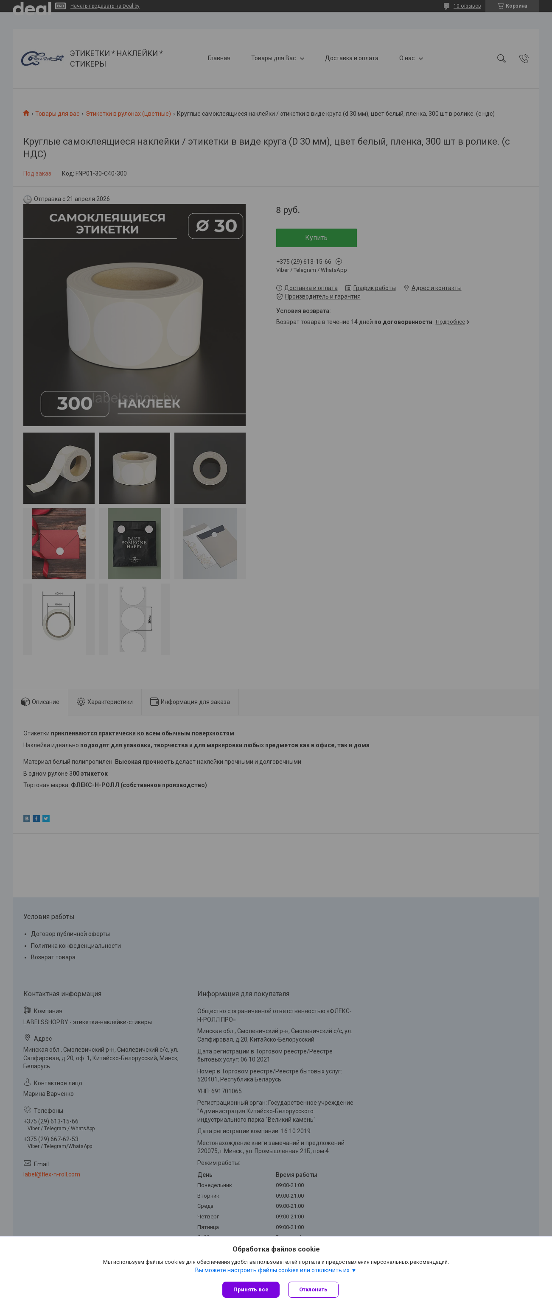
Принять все (251, 1289)
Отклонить (313, 1289)
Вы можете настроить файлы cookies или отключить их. (273, 1270)
